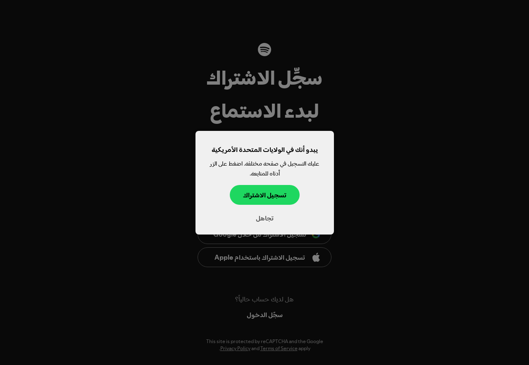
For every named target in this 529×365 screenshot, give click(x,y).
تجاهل (265, 217)
